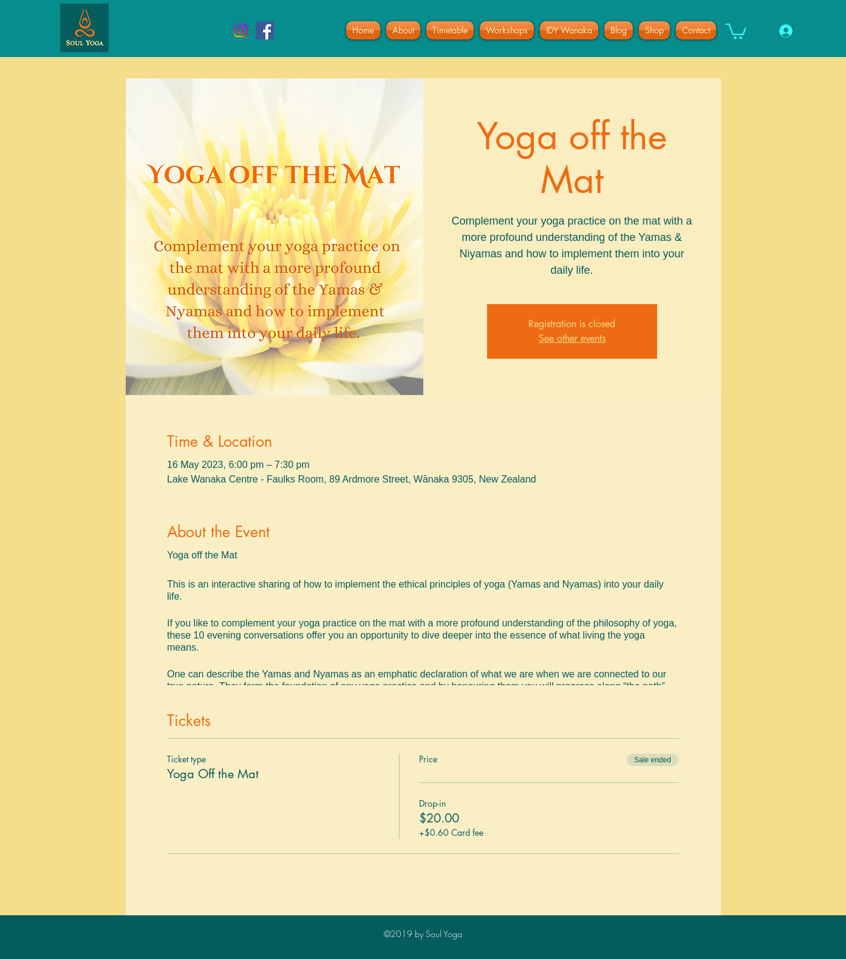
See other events (572, 338)
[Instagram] (240, 30)
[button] (736, 30)
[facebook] (265, 30)
